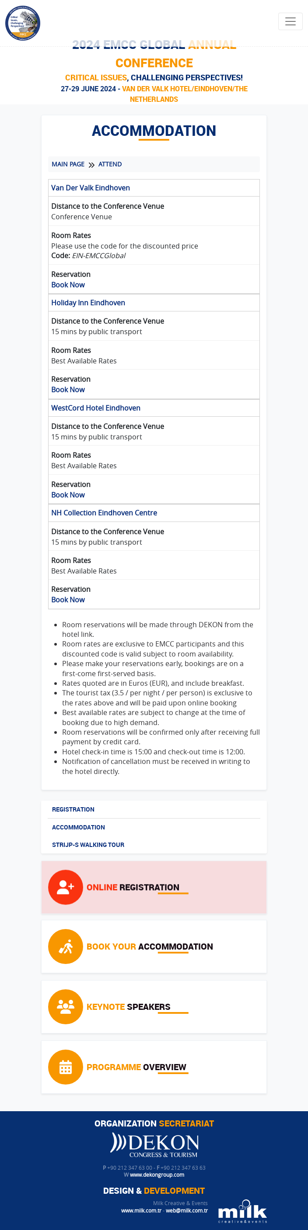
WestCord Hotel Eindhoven (95, 415)
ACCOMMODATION (78, 830)
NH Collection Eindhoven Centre (104, 520)
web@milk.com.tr (187, 1210)
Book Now (67, 292)
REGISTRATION (73, 812)
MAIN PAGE (68, 171)
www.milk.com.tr (141, 1210)
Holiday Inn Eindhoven (88, 309)
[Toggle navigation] (290, 21)
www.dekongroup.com (157, 1174)
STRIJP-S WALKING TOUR (88, 847)
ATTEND (110, 171)
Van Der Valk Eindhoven (90, 195)
